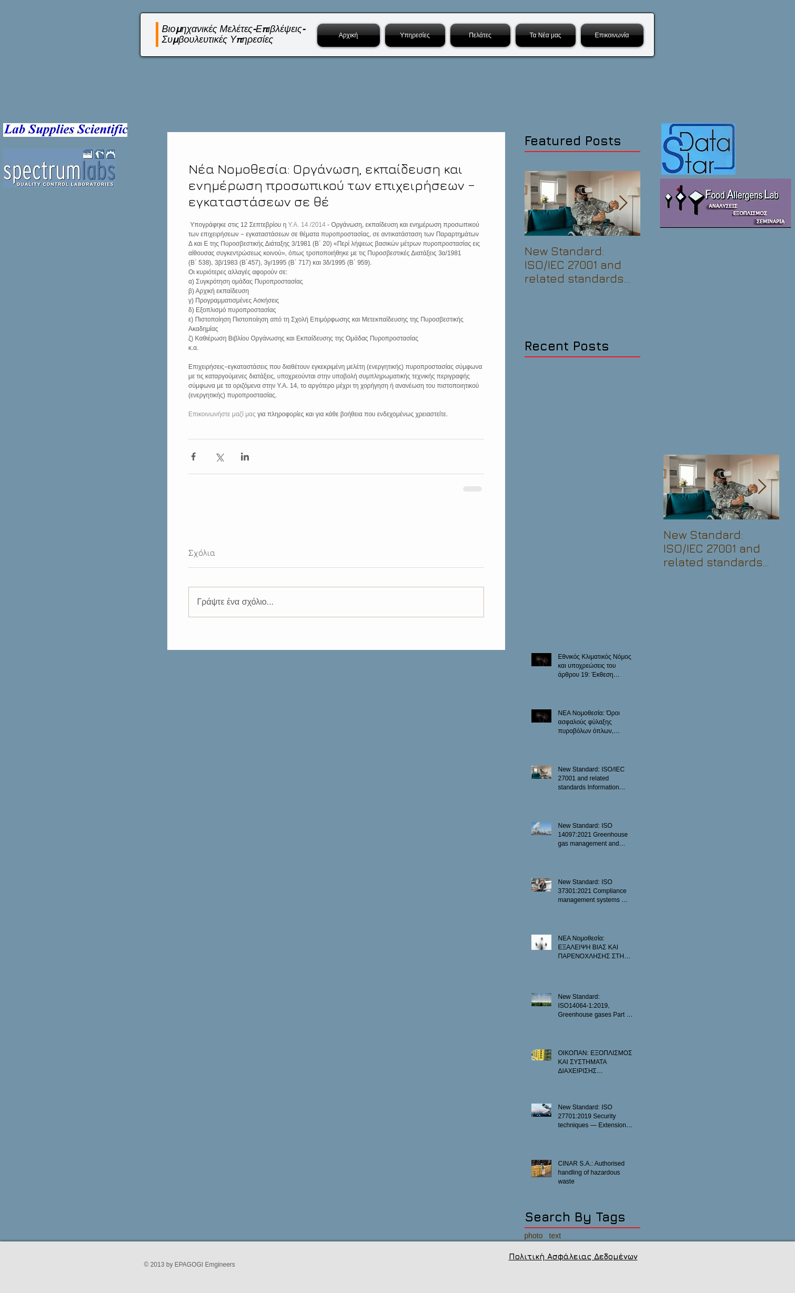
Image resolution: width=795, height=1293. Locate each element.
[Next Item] (623, 203)
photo (534, 1235)
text (555, 1235)
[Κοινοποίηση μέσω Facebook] (193, 457)
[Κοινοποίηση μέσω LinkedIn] (245, 457)
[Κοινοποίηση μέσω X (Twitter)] (219, 457)
